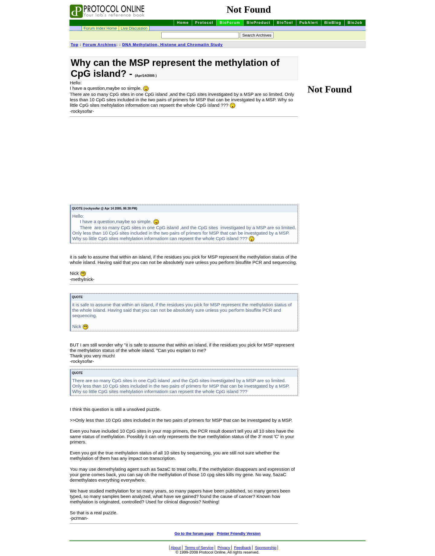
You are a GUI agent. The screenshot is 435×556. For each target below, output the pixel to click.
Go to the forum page (194, 533)
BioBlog (332, 23)
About (176, 547)
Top (75, 44)
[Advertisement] (120, 161)
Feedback (242, 547)
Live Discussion (134, 28)
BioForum (230, 23)
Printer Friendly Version (238, 533)
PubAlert (308, 23)
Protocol (204, 23)
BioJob (355, 23)
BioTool (285, 23)
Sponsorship (265, 547)
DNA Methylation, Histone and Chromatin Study (172, 44)
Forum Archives (99, 44)
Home (183, 23)
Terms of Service (199, 547)
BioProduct (258, 23)
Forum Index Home (100, 28)
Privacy (224, 547)
